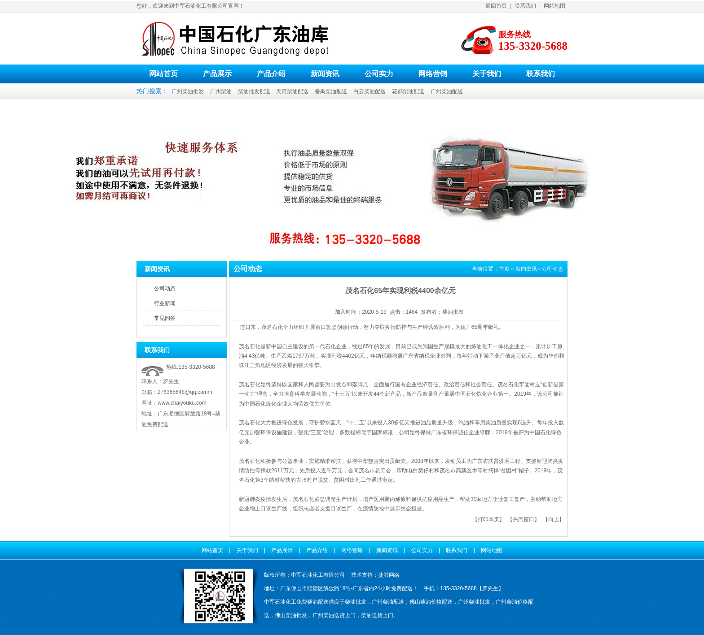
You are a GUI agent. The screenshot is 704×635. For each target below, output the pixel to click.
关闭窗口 (523, 519)
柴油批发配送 (254, 91)
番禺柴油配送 (331, 91)
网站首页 (163, 74)
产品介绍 (271, 74)
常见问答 (165, 318)
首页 (504, 269)
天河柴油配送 (292, 91)
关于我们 (486, 74)
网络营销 (432, 74)
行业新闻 (165, 303)
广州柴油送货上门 (334, 615)
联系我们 (525, 6)
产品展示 (217, 74)
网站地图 (554, 6)
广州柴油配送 (447, 91)
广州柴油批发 (188, 91)
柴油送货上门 (377, 615)
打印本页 (488, 519)
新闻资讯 (325, 74)
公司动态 (165, 288)
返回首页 (496, 6)
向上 (553, 519)
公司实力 (379, 74)
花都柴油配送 (408, 91)
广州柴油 (221, 91)
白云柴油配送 (369, 91)
